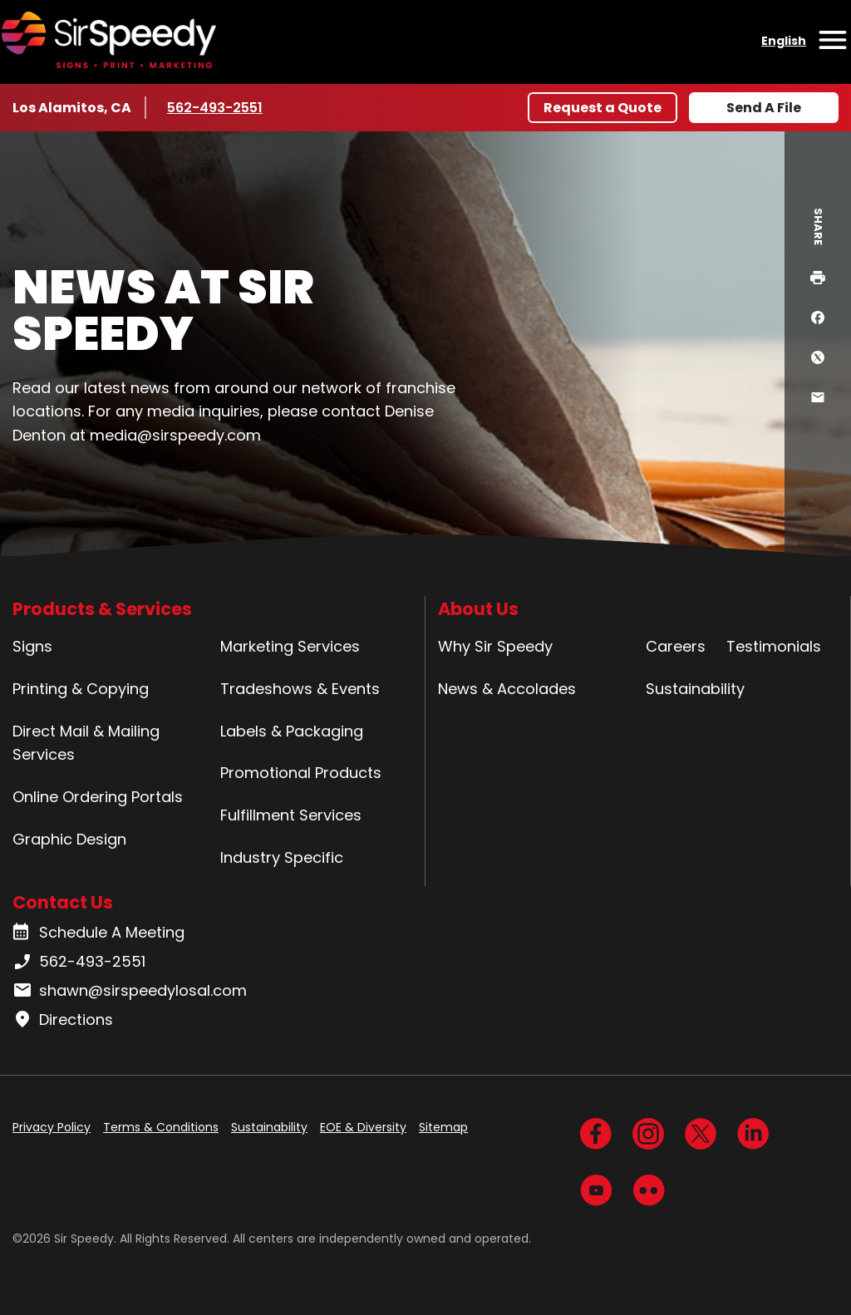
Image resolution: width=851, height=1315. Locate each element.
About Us (478, 608)
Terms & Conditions (161, 1127)
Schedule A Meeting (98, 932)
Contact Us (62, 902)
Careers (676, 646)
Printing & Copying (80, 688)
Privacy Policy (51, 1127)
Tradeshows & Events (300, 688)
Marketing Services (290, 646)
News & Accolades (507, 688)
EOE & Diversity (363, 1127)
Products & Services (102, 608)
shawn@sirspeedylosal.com (129, 991)
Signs (32, 646)
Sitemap (443, 1127)
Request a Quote (603, 107)
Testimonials (773, 646)
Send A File (763, 107)
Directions (62, 1020)
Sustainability (695, 688)
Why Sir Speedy (495, 646)
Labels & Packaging (291, 731)
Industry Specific (281, 857)
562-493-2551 (216, 107)
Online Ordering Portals (97, 796)
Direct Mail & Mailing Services (86, 743)
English (783, 40)
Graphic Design (69, 839)
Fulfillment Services (291, 815)
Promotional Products (300, 772)
